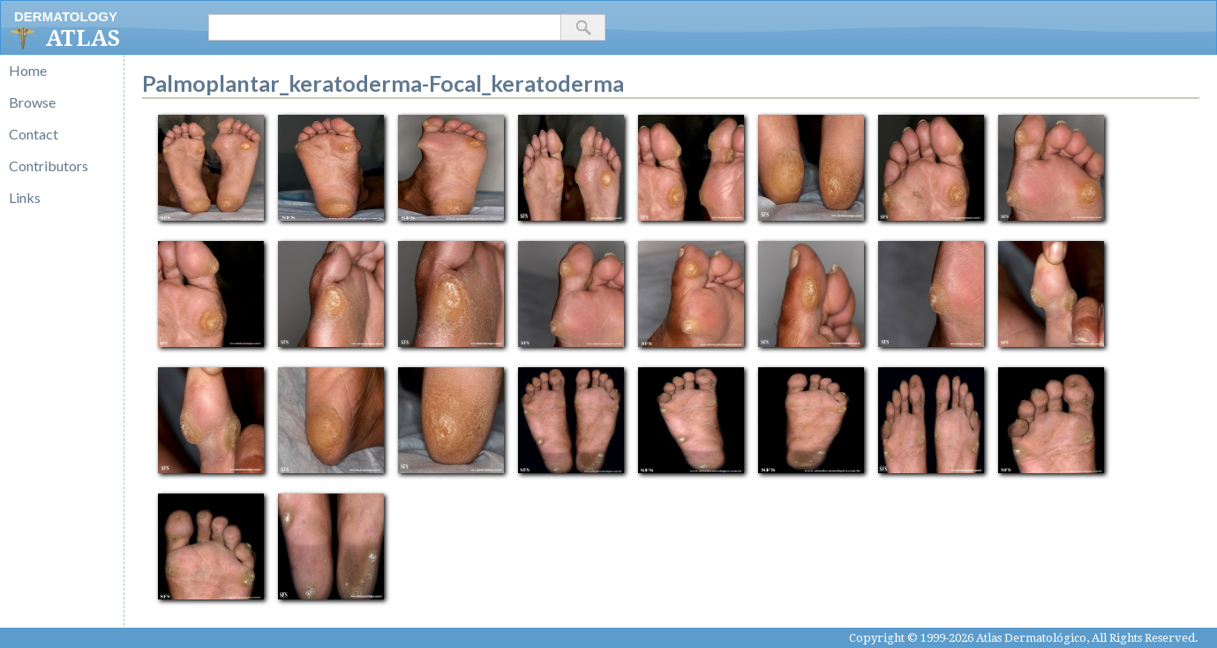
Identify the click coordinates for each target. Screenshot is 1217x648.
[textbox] (384, 27)
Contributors (48, 165)
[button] (583, 27)
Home (28, 70)
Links (25, 197)
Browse (32, 102)
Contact (33, 133)
